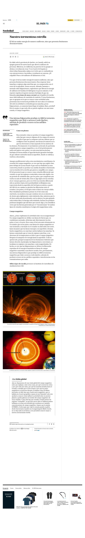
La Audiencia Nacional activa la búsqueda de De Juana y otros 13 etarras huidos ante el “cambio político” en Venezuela (73, 162)
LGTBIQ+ (68, 31)
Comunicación (62, 31)
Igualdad (44, 31)
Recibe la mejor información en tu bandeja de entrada (23, 424)
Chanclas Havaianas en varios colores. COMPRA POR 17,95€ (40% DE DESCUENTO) (48, 503)
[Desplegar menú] (4, 24)
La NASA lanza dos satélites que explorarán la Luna (8, 134)
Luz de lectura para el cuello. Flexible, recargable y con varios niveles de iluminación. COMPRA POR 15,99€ (62, 503)
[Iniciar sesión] (78, 20)
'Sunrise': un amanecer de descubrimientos (7, 140)
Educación (32, 31)
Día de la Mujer (26, 31)
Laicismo (57, 31)
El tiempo (72, 31)
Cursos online (18, 488)
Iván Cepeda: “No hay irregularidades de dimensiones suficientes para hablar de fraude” (72, 131)
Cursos (11, 488)
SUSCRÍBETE (70, 20)
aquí (38, 430)
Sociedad (8, 31)
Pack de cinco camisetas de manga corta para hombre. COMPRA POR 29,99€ (27, 507)
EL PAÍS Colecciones (36, 488)
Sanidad (48, 31)
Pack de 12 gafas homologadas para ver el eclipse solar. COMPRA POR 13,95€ (76, 503)
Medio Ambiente (38, 31)
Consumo (52, 31)
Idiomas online (27, 488)
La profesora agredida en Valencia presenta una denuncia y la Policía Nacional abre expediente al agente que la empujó (73, 156)
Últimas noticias (78, 31)
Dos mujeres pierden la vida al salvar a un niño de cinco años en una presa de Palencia (73, 150)
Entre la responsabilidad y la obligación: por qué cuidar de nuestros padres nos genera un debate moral (73, 145)
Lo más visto (67, 141)
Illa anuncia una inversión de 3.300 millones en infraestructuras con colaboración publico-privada (72, 125)
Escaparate (5, 488)
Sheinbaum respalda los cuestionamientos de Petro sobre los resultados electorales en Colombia (72, 120)
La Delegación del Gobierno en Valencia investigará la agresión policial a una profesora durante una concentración (73, 167)
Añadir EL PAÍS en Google (49, 56)
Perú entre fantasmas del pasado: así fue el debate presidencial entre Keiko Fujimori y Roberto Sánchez (73, 114)
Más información (13, 430)
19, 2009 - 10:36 (14, 53)
